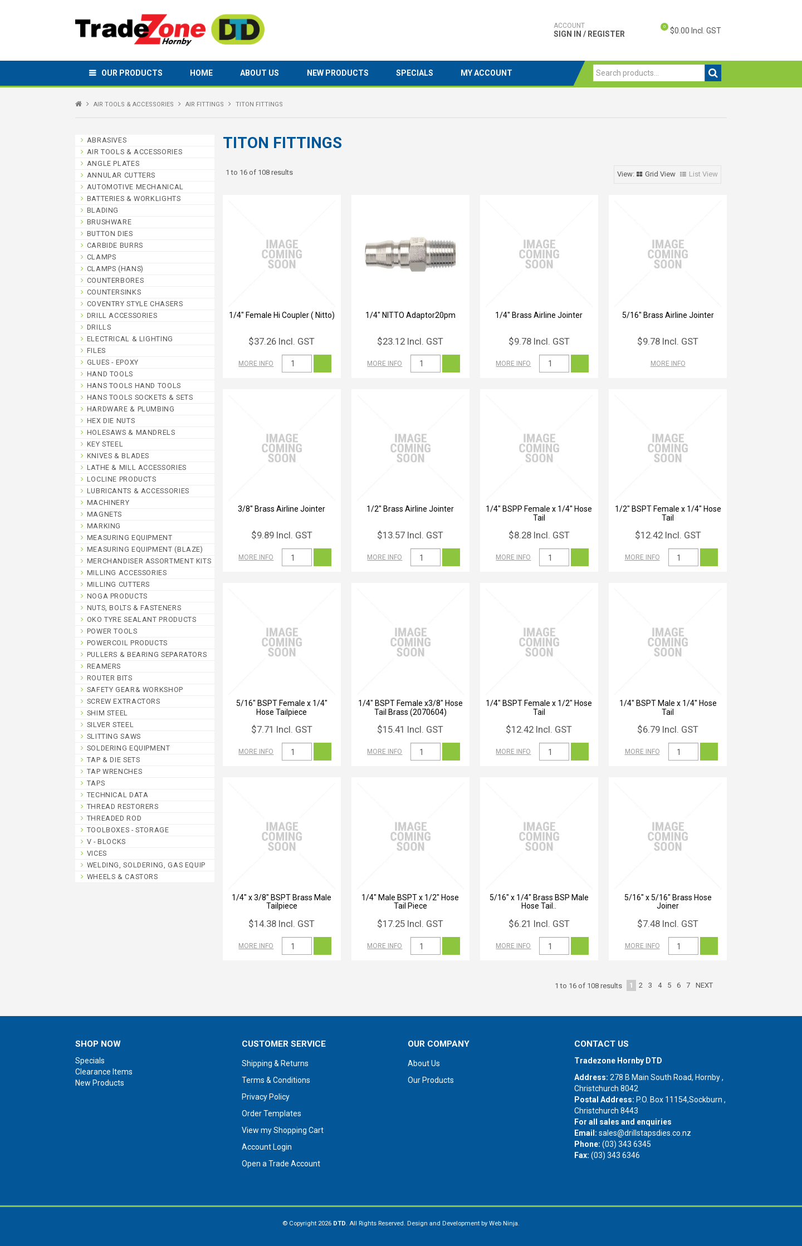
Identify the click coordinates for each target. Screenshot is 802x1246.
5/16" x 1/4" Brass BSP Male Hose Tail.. (539, 901)
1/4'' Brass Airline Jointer (539, 315)
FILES (96, 350)
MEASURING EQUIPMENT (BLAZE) (145, 549)
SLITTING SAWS (114, 736)
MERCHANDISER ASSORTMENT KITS (149, 561)
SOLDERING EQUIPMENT (128, 748)
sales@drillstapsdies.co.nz (645, 1133)
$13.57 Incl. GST (410, 535)
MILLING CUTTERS (118, 584)
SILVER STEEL (110, 724)
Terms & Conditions (276, 1080)
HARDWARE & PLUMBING (131, 409)
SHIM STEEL (107, 713)
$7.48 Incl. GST (667, 923)
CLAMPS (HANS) (115, 268)
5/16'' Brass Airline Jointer (668, 315)
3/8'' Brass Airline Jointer (281, 508)
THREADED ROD (114, 818)
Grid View (660, 174)
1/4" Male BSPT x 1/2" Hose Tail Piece (410, 901)
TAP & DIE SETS (113, 760)
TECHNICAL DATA (118, 795)
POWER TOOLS (112, 631)
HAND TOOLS (110, 374)
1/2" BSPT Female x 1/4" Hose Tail (668, 513)
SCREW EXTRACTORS (123, 701)
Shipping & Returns (275, 1063)
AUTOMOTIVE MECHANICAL (135, 187)
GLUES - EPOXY (113, 362)
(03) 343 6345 (626, 1144)
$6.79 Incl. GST (667, 729)
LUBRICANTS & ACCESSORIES (138, 491)
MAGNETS (104, 514)
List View (703, 174)
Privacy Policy (266, 1096)
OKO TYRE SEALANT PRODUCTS (142, 619)
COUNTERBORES (115, 280)
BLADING (103, 210)
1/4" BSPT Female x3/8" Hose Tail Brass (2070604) (410, 707)
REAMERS (104, 666)
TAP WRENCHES (115, 771)
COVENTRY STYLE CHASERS (135, 304)
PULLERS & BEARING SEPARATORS (147, 654)
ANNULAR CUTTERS (121, 175)
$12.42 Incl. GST (668, 535)
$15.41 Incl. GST (410, 729)
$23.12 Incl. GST (410, 341)
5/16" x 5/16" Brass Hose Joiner (668, 901)
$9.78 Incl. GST (539, 341)
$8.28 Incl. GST (539, 535)
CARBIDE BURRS (115, 245)
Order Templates (271, 1113)
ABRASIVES (107, 140)
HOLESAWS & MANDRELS (131, 432)
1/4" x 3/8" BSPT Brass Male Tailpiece (281, 901)
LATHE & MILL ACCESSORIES (137, 467)
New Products (339, 72)
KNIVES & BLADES (118, 456)
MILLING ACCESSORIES (127, 572)
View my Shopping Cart (283, 1130)
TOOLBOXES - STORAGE (128, 830)
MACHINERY (108, 502)
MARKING (104, 526)
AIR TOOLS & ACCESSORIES (134, 104)
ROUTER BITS (110, 678)
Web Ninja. (504, 1223)
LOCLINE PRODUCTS (122, 479)
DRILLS (99, 327)
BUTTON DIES (110, 233)
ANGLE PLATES (113, 163)
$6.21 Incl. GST (539, 923)
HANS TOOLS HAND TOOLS (134, 385)
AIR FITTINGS (204, 104)
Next (704, 985)
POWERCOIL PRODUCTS (127, 643)
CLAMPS (101, 257)
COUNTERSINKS (114, 292)
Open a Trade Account (281, 1163)
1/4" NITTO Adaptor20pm (410, 315)
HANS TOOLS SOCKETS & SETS (140, 397)
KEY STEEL (105, 444)
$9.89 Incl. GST (281, 535)
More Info (255, 363)
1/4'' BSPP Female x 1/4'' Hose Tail (539, 513)
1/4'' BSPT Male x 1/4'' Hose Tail (668, 707)
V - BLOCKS (106, 841)
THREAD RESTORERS (123, 806)
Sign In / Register (589, 30)
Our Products (132, 72)
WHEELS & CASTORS (122, 876)
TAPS (96, 783)
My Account (489, 72)
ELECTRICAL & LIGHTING (130, 339)
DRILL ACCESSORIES (122, 315)
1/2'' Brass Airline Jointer (410, 508)
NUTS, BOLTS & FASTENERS (134, 608)
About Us (260, 72)
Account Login (267, 1146)
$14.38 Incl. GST (281, 923)
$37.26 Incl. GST (281, 341)
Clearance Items (104, 1071)
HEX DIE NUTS (111, 420)
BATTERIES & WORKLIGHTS (134, 198)
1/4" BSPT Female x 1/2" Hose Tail (539, 707)
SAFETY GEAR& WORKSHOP (135, 689)
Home (201, 72)
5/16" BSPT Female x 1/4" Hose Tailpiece (281, 707)
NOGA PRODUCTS (117, 596)
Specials (416, 72)
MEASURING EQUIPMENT (130, 537)
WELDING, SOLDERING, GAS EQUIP (146, 865)
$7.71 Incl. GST (281, 729)
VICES (97, 853)
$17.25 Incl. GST (410, 923)
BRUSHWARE (109, 222)
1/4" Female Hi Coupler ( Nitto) (282, 315)
